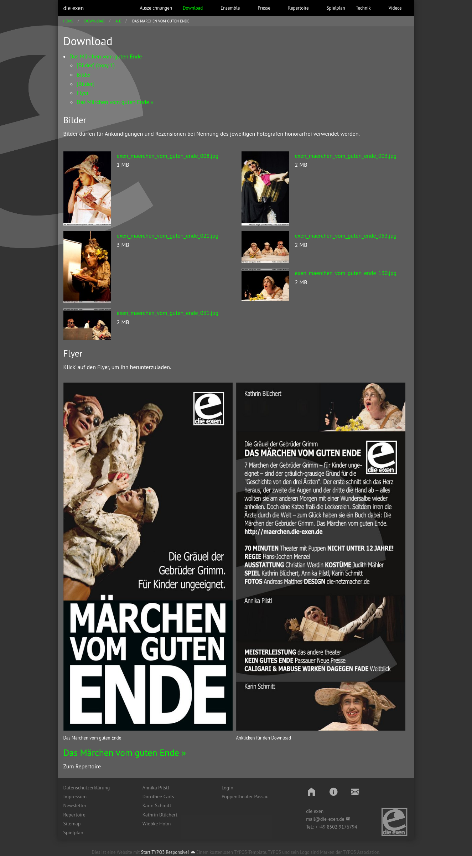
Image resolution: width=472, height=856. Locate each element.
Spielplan (73, 832)
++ (317, 827)
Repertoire (74, 814)
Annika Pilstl (155, 787)
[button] (311, 792)
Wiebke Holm (156, 823)
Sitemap (72, 823)
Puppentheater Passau (245, 796)
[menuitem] (97, 788)
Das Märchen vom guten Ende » (124, 752)
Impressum (75, 796)
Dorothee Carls (158, 796)
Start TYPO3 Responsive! (165, 852)
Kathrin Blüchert (159, 814)
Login (227, 787)
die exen (73, 7)
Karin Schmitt (156, 805)
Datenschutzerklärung (86, 787)
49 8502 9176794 (338, 827)
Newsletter (75, 805)
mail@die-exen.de (325, 819)
